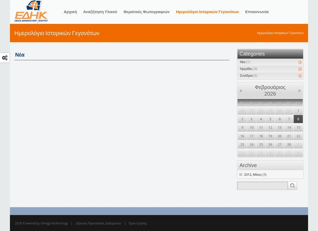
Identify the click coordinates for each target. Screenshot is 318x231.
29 (270, 111)
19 (270, 136)
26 (242, 111)
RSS (300, 62)
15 (298, 127)
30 (279, 111)
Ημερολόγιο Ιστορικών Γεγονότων (280, 33)
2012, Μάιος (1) (255, 175)
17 (251, 136)
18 (261, 136)
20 (279, 136)
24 (251, 144)
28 (261, 111)
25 (261, 144)
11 (261, 127)
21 (289, 136)
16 (242, 136)
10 (251, 127)
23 (242, 144)
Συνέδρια (248, 76)
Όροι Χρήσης (138, 223)
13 (279, 127)
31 (289, 111)
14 (289, 127)
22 (298, 136)
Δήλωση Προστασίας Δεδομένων (98, 223)
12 (270, 127)
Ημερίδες (248, 69)
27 (251, 111)
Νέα (245, 62)
